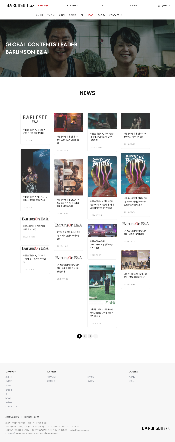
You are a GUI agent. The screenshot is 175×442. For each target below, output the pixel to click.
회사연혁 (51, 15)
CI (82, 15)
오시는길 (101, 15)
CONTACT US (115, 15)
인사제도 (132, 377)
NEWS (90, 15)
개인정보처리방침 (12, 417)
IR (102, 5)
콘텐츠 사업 (51, 377)
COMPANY (42, 5)
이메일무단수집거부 (31, 417)
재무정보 (91, 377)
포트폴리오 (50, 381)
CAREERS (133, 5)
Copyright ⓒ (10, 433)
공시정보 (91, 381)
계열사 (62, 15)
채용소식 (132, 381)
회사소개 (39, 15)
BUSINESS (72, 5)
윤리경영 (73, 15)
